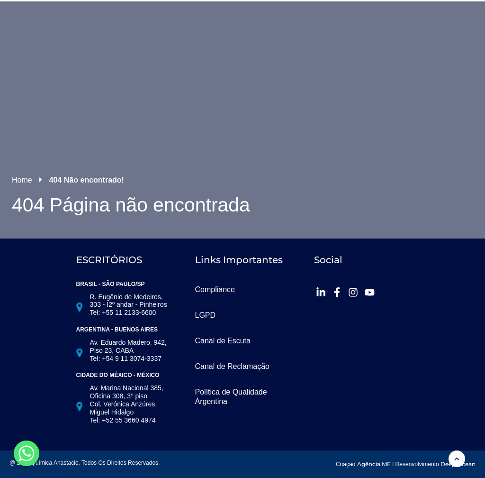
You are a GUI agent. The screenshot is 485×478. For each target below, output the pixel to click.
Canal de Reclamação (232, 366)
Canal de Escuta (223, 341)
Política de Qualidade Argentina (231, 396)
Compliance (215, 289)
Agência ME (374, 464)
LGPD (205, 315)
